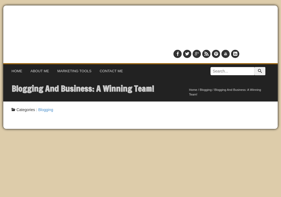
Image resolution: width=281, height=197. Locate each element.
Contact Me (111, 71)
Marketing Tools (74, 71)
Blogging (206, 89)
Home (17, 71)
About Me (39, 71)
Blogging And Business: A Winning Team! (83, 88)
